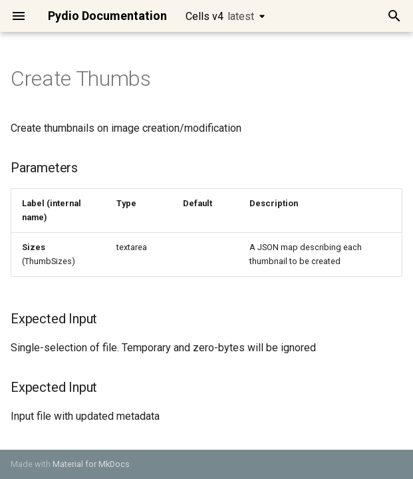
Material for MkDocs (91, 464)
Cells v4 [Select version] (220, 16)
